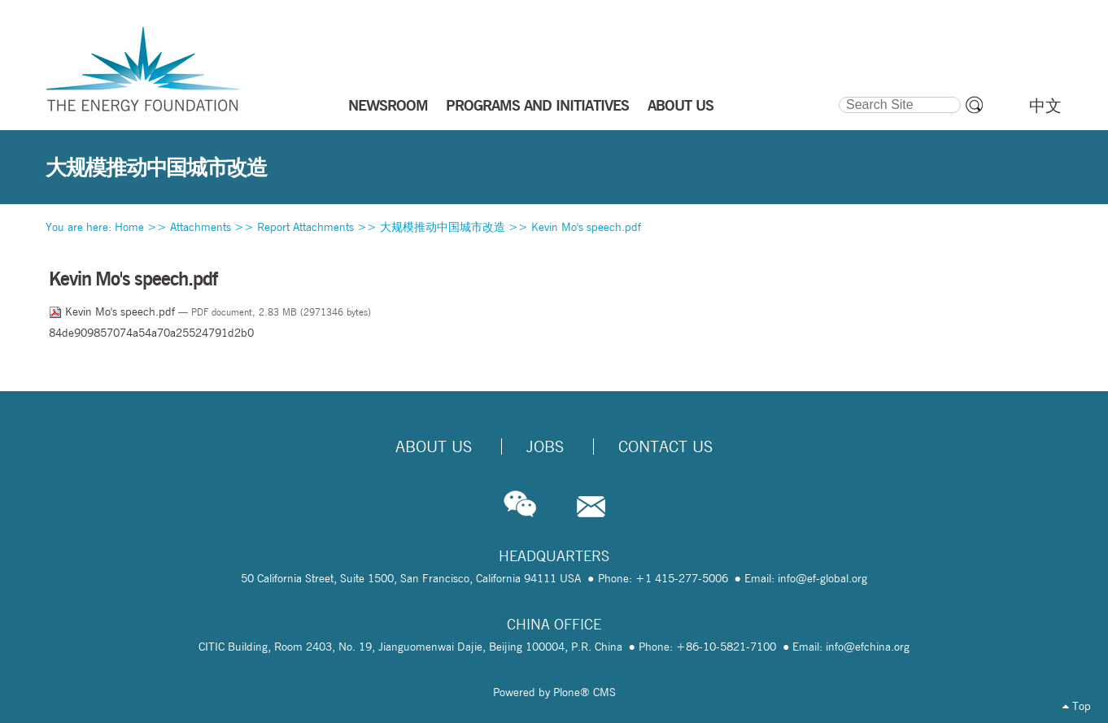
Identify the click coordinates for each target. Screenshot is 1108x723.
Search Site (837, 94)
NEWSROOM (388, 105)
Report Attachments (305, 227)
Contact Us (665, 446)
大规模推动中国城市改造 (442, 227)
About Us (433, 446)
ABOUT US (680, 105)
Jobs (545, 446)
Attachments (200, 227)
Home (129, 227)
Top (1076, 706)
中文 (1045, 106)
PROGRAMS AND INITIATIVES (537, 105)
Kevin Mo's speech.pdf (586, 227)
